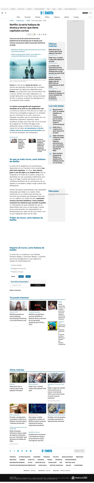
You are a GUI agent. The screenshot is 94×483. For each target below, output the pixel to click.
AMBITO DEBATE (61, 470)
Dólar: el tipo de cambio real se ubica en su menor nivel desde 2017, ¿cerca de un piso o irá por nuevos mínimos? (56, 393)
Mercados (79, 457)
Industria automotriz (39, 9)
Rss (61, 462)
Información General (17, 462)
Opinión (66, 17)
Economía (28, 17)
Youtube (26, 451)
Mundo (49, 460)
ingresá (90, 12)
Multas (68, 465)
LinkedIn (22, 451)
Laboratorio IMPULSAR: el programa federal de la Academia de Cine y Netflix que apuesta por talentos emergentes (62, 334)
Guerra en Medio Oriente (70, 9)
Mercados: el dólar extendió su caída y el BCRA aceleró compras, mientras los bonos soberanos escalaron (37, 421)
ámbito (12, 20)
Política (47, 17)
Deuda (60, 9)
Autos (30, 462)
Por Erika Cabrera (14, 444)
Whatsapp (30, 451)
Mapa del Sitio (70, 462)
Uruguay (76, 17)
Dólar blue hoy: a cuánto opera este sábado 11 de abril (55, 51)
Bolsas (55, 194)
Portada (13, 457)
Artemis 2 (29, 9)
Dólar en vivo (21, 9)
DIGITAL (30, 470)
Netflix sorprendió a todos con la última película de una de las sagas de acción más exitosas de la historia (61, 312)
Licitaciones (78, 465)
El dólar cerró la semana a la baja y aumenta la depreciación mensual (56, 419)
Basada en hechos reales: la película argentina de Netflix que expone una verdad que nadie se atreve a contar (41, 145)
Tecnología (52, 462)
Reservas (13, 9)
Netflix (28, 20)
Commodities (60, 194)
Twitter (10, 451)
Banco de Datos (67, 457)
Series (28, 276)
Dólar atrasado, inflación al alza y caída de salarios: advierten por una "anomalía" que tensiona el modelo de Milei (58, 143)
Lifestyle (31, 460)
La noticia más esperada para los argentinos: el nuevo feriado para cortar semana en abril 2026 (56, 69)
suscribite (85, 12)
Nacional (41, 460)
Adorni (54, 9)
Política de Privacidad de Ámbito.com (22, 465)
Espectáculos (20, 20)
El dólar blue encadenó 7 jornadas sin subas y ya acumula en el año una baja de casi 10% (37, 437)
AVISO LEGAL (43, 465)
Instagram (18, 451)
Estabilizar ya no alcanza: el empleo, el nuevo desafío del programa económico (56, 95)
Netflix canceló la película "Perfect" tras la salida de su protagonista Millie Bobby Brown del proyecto (26, 55)
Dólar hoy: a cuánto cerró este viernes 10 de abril (58, 130)
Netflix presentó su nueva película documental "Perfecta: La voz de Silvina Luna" (18, 317)
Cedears (66, 194)
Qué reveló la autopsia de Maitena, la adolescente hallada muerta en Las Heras (58, 158)
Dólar (18, 17)
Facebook (14, 451)
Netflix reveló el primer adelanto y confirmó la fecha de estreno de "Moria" (22, 144)
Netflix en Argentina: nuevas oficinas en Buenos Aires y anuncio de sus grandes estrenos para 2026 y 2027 (37, 319)
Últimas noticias (24, 457)
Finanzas (37, 17)
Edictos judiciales (56, 465)
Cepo (48, 9)
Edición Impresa (70, 460)
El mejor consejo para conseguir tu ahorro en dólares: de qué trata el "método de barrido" (18, 420)
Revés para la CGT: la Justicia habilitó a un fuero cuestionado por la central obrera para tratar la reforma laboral (58, 116)
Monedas (51, 194)
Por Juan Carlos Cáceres (54, 400)
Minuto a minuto (34, 415)
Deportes (58, 460)
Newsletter (79, 451)
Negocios (57, 17)
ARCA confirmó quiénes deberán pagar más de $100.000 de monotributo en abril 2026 (56, 82)
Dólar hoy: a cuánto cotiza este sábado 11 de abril (56, 59)
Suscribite (38, 285)
